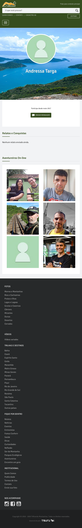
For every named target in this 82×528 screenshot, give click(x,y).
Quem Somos (10, 473)
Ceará (7, 354)
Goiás (6, 361)
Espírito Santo (10, 357)
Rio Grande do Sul (12, 390)
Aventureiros (10, 458)
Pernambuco (10, 379)
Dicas (6, 440)
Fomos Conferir (11, 433)
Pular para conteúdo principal (70, 4)
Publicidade (9, 477)
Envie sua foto (10, 487)
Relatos (7, 419)
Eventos (8, 426)
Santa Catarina (11, 401)
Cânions (8, 309)
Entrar (74, 16)
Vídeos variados (11, 339)
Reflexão (8, 448)
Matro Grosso (10, 368)
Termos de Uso (10, 480)
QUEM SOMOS (7, 15)
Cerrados (8, 324)
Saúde (7, 437)
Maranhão (8, 365)
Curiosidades (10, 444)
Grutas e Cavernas (12, 306)
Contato (8, 484)
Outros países (10, 408)
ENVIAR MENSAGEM (41, 115)
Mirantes (8, 313)
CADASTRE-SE (31, 15)
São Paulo (8, 397)
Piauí (6, 383)
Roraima (8, 393)
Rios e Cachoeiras (12, 295)
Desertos (8, 320)
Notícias (8, 423)
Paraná (7, 375)
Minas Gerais (10, 372)
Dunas (7, 316)
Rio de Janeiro (10, 386)
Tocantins (8, 404)
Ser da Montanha (12, 451)
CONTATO (19, 15)
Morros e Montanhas (13, 291)
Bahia (7, 350)
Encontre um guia (12, 462)
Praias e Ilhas (10, 298)
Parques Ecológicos (13, 455)
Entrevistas (9, 430)
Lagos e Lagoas (11, 302)
